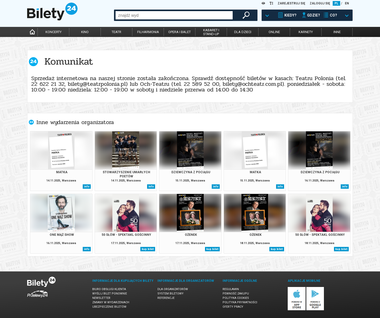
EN (347, 3)
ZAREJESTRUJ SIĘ (291, 3)
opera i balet (179, 32)
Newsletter (101, 298)
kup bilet (148, 249)
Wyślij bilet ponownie (109, 293)
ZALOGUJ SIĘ (320, 3)
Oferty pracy (233, 306)
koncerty (53, 32)
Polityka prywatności (240, 302)
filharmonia (148, 32)
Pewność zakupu (236, 293)
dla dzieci (242, 32)
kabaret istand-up (211, 32)
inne (337, 32)
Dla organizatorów (172, 289)
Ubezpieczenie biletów (109, 306)
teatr (116, 32)
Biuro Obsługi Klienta (109, 289)
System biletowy (170, 293)
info (86, 186)
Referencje (165, 298)
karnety (306, 32)
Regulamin (231, 289)
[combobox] (174, 15)
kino (85, 32)
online (274, 32)
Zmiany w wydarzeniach (110, 302)
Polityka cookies (236, 298)
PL (336, 3)
